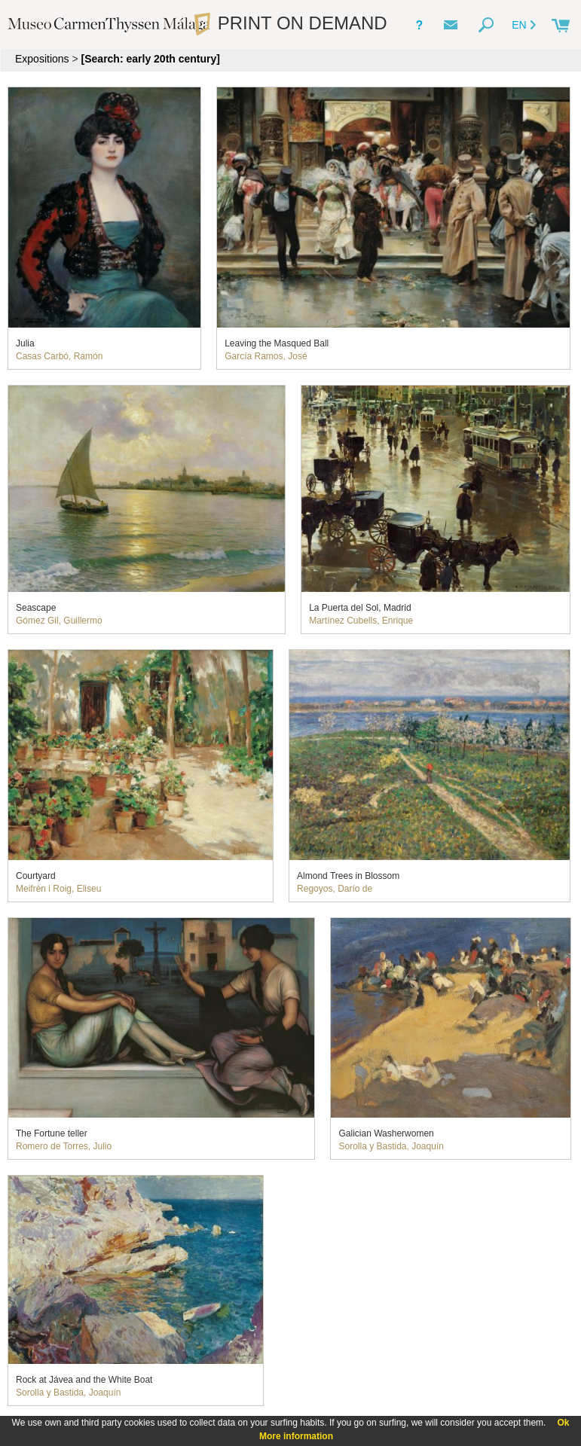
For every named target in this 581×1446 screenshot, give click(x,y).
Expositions (42, 59)
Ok (563, 1422)
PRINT (290, 23)
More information (296, 1436)
